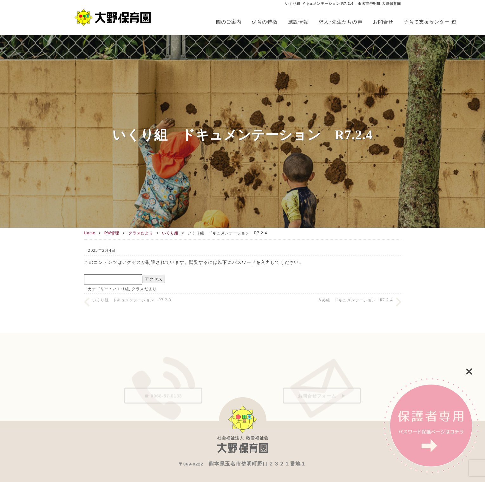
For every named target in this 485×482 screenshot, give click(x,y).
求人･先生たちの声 (341, 21)
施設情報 (298, 21)
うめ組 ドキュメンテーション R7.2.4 (355, 300)
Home (89, 233)
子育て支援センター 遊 (430, 21)
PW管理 (112, 233)
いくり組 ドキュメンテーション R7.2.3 (131, 300)
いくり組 (170, 233)
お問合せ (383, 21)
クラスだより (140, 233)
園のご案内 (228, 21)
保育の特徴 (264, 21)
